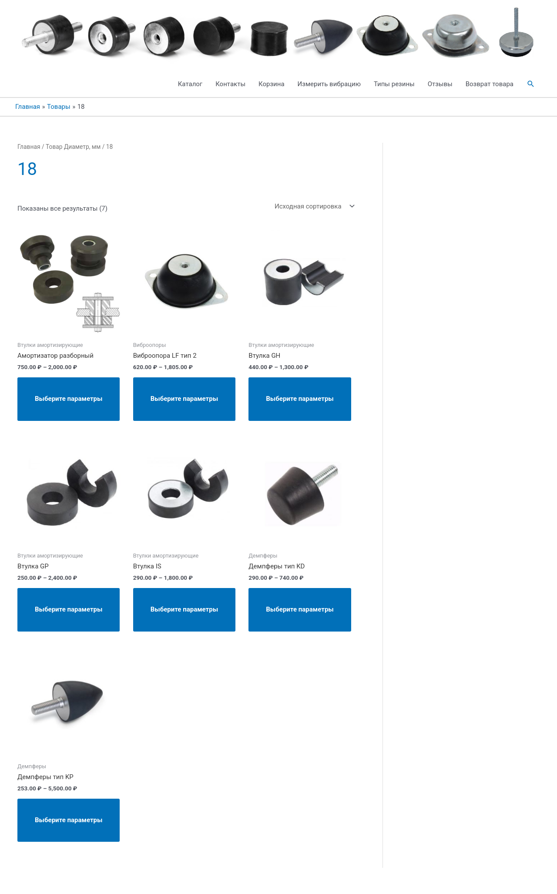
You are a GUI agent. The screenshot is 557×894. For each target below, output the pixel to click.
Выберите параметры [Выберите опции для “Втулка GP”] (68, 609)
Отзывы (440, 84)
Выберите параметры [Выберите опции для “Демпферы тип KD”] (299, 609)
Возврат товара (489, 84)
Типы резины (394, 84)
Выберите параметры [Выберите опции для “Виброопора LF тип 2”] (184, 399)
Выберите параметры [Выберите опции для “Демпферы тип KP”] (68, 820)
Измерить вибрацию (329, 84)
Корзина (271, 84)
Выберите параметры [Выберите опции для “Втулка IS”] (184, 609)
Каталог (190, 84)
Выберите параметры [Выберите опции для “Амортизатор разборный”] (68, 399)
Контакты (230, 84)
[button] (531, 84)
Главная (28, 146)
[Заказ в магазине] (312, 206)
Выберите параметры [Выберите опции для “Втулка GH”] (299, 399)
